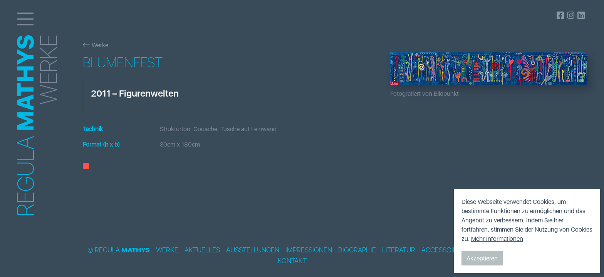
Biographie (357, 250)
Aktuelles (202, 250)
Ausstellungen (252, 250)
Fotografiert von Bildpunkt (424, 93)
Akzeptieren (482, 258)
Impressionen (308, 250)
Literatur (398, 250)
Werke (95, 45)
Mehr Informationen (497, 238)
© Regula (118, 250)
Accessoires (443, 250)
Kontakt (292, 260)
